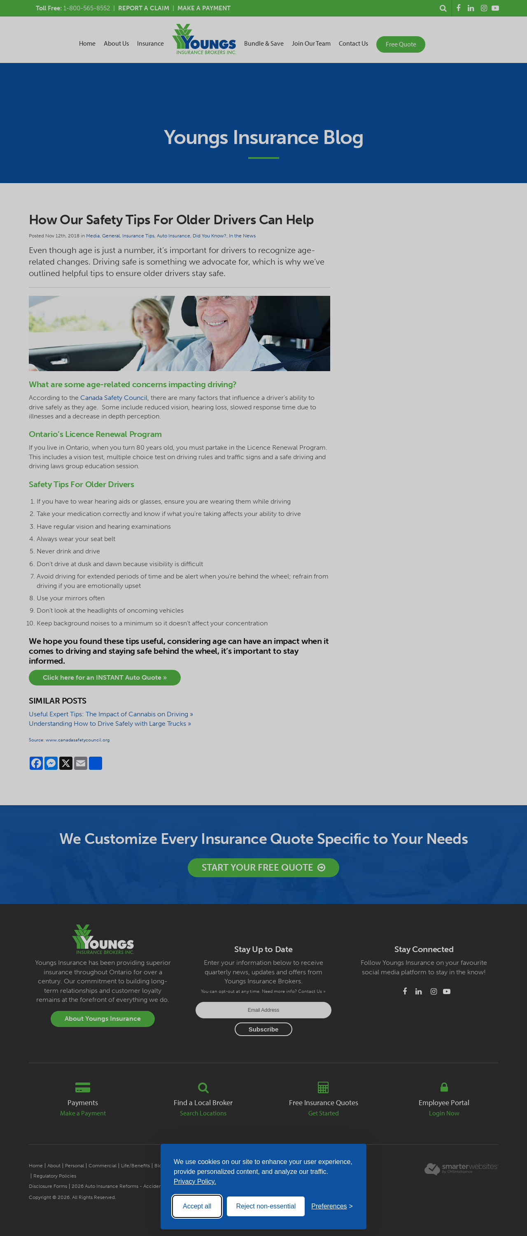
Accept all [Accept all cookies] (197, 1206)
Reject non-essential (266, 1206)
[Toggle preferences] (332, 1206)
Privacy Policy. (195, 1181)
